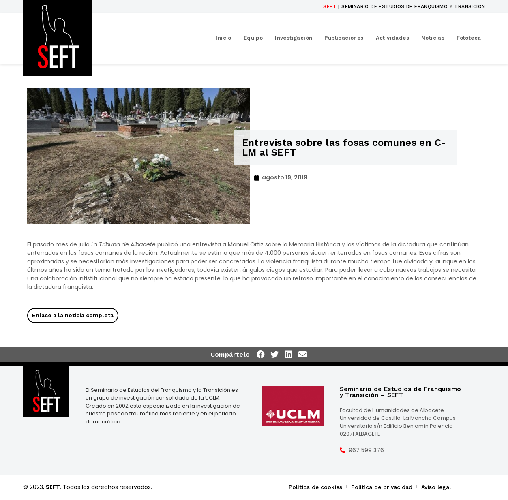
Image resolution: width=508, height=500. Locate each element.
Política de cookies (315, 487)
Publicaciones (343, 38)
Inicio (223, 38)
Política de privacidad (381, 487)
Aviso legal (436, 487)
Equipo (253, 38)
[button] (261, 354)
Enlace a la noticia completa (73, 315)
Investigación (293, 38)
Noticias (432, 38)
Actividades (392, 38)
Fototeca (469, 38)
